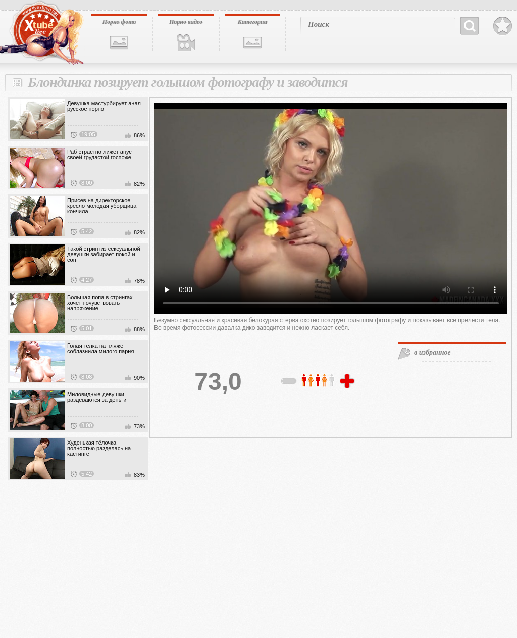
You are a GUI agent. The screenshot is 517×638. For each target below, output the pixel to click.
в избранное (432, 352)
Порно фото (119, 21)
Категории (252, 21)
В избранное (502, 26)
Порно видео (185, 21)
